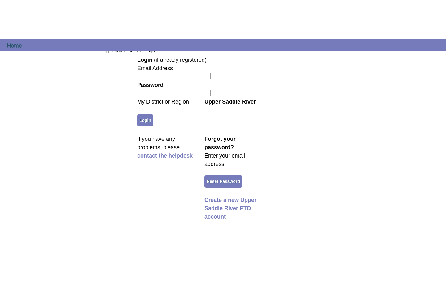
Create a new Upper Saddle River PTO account (230, 208)
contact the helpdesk (165, 156)
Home (14, 45)
